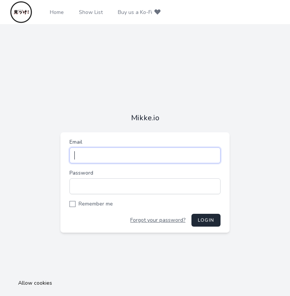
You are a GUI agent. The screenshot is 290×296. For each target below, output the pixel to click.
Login (206, 220)
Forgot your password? (157, 220)
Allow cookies (35, 283)
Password (81, 172)
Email (75, 142)
